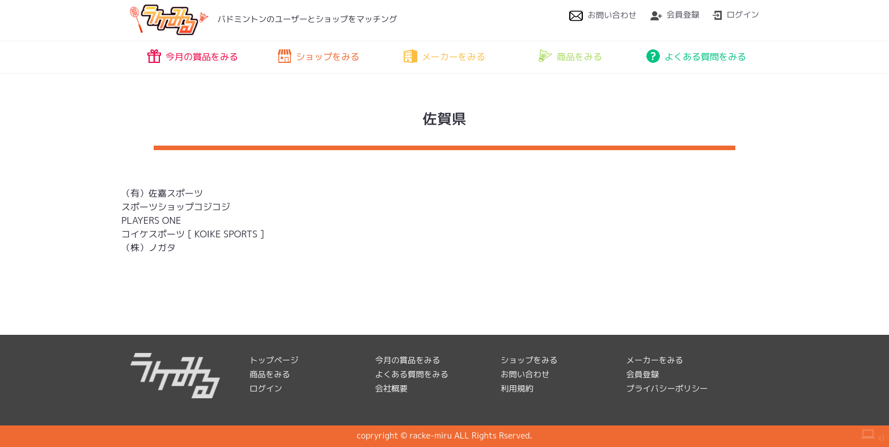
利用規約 (517, 388)
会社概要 (391, 388)
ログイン (736, 14)
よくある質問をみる (696, 56)
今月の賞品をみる (192, 56)
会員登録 (675, 14)
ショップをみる (318, 56)
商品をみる (570, 56)
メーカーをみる (444, 56)
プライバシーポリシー (667, 388)
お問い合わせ (602, 15)
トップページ (273, 360)
